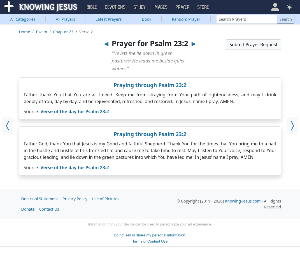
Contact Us (49, 209)
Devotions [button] (115, 7)
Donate (28, 209)
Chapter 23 (63, 31)
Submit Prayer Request (253, 44)
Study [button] (140, 7)
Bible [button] (92, 7)
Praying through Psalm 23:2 (150, 85)
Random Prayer (186, 19)
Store (203, 7)
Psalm (41, 31)
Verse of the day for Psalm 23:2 (74, 111)
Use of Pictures (105, 198)
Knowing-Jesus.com (243, 201)
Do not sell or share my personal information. (150, 235)
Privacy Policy (74, 198)
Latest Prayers (109, 19)
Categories (23, 19)
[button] (275, 7)
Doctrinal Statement (39, 198)
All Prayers (65, 19)
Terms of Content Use (150, 241)
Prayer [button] (183, 7)
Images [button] (161, 7)
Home (24, 31)
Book (147, 19)
